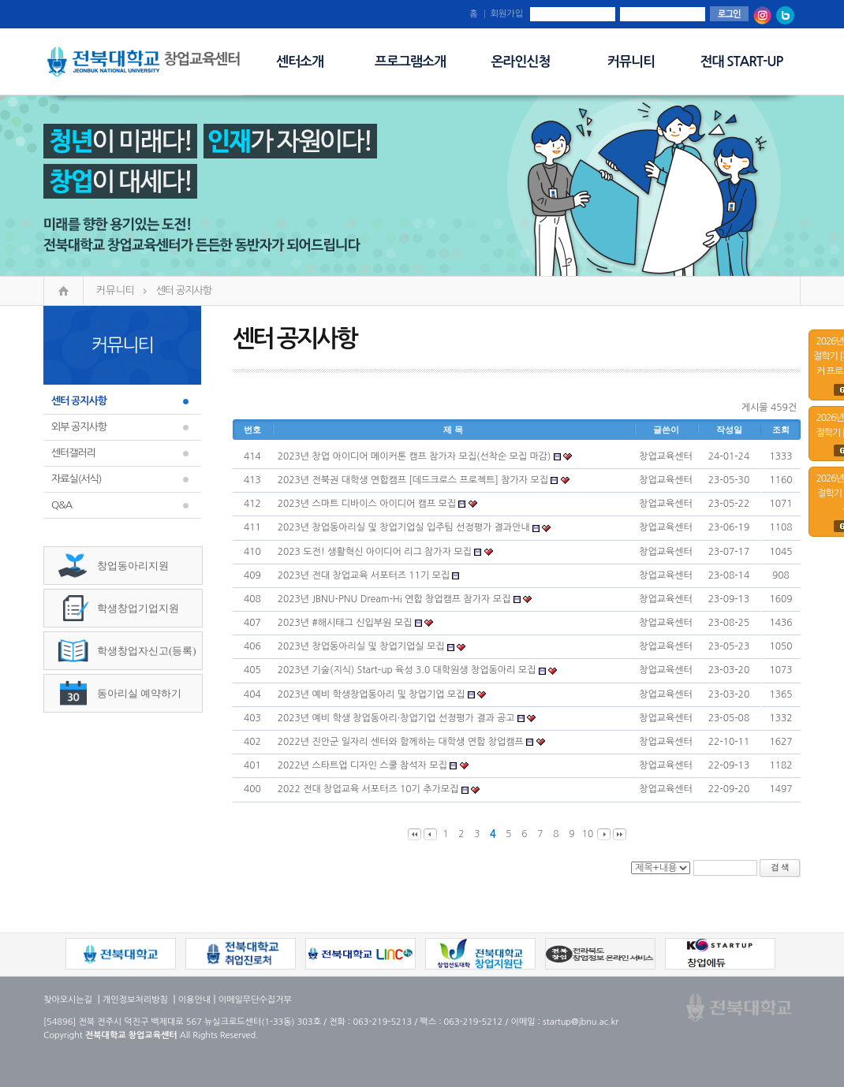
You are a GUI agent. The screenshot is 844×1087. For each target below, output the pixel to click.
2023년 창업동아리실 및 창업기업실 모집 (361, 646)
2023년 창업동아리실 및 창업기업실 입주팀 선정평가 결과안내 (404, 527)
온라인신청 (521, 62)
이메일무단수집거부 (255, 1000)
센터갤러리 (73, 453)
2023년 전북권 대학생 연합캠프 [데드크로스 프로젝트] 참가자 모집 (413, 480)
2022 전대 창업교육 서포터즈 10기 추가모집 (368, 789)
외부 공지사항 (78, 427)
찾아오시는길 (67, 1000)
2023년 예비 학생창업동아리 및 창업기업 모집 (371, 694)
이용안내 (194, 1000)
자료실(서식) (76, 479)
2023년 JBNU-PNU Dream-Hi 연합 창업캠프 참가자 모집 (394, 599)
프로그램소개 (410, 62)
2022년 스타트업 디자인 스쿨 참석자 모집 (364, 765)
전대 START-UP (741, 62)
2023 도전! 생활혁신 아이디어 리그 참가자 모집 (375, 552)
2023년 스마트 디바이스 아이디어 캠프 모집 (367, 503)
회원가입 (507, 13)
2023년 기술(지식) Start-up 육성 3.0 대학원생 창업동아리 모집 (407, 670)
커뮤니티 (631, 62)
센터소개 (299, 62)
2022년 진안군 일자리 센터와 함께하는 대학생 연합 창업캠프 (401, 741)
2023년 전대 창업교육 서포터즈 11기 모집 (364, 575)
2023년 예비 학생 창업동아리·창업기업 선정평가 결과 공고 (396, 718)
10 (588, 834)
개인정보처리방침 (135, 1000)
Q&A (61, 505)
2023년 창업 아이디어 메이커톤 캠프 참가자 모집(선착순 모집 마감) (414, 456)
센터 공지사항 (183, 290)
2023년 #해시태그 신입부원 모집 (345, 622)
